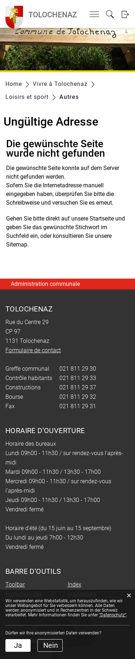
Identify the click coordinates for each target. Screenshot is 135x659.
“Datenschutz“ (112, 614)
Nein (50, 645)
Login (125, 14)
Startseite (102, 218)
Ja (18, 645)
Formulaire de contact (33, 350)
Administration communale (45, 283)
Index (74, 584)
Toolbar (15, 584)
